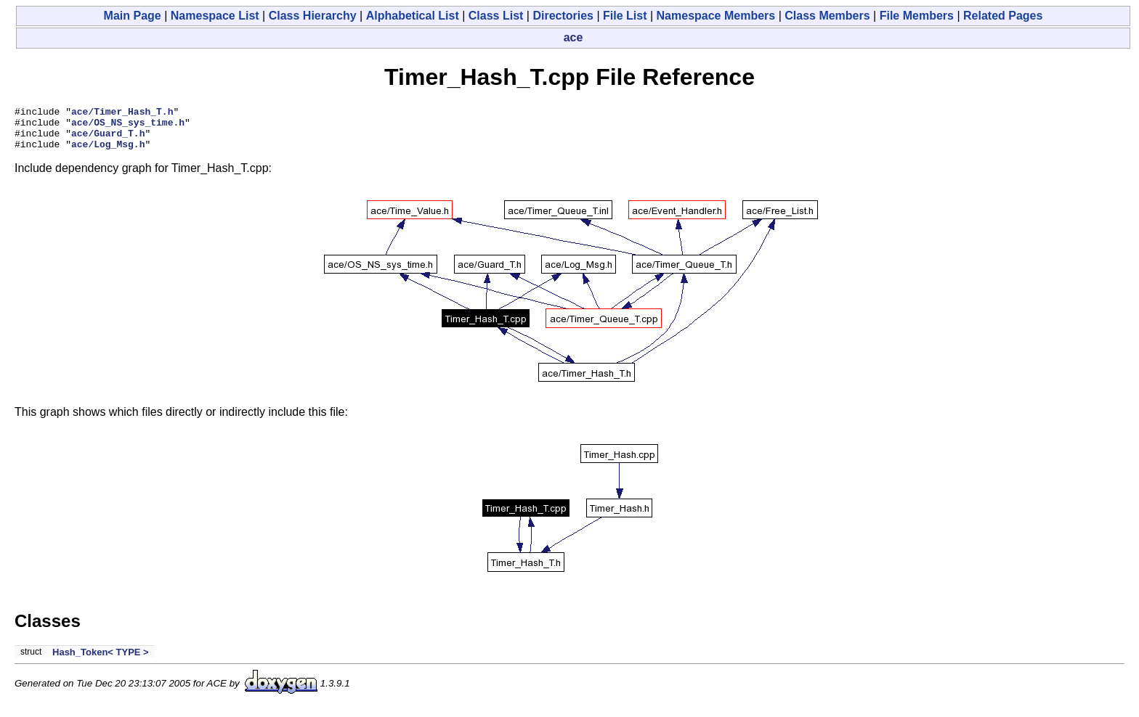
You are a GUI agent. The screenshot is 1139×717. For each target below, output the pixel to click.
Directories (562, 15)
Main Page (132, 15)
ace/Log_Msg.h (108, 152)
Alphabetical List (412, 15)
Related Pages (1002, 15)
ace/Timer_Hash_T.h (122, 113)
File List (624, 15)
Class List (496, 15)
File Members (917, 15)
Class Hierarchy (313, 15)
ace (573, 37)
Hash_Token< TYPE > (100, 660)
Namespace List (215, 15)
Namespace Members (716, 15)
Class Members (827, 15)
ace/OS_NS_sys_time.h (128, 126)
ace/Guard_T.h (108, 139)
